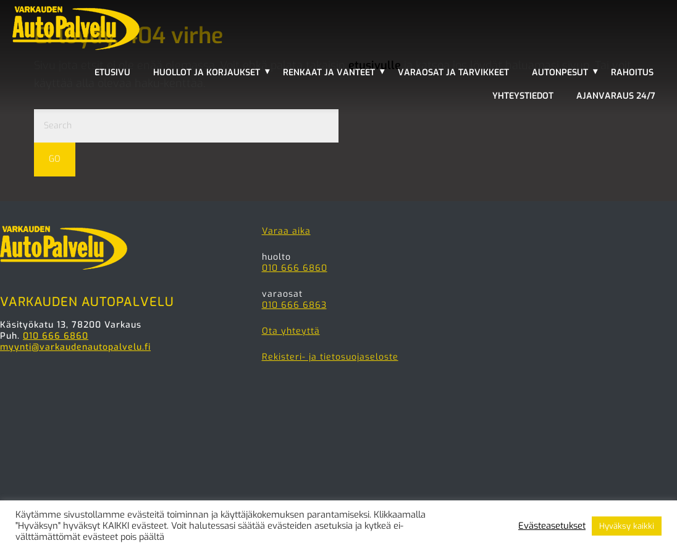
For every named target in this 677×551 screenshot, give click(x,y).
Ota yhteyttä (291, 331)
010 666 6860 (55, 336)
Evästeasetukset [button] (552, 525)
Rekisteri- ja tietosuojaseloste (330, 357)
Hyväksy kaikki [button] (626, 526)
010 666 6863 (294, 305)
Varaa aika (286, 231)
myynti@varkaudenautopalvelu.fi (75, 347)
